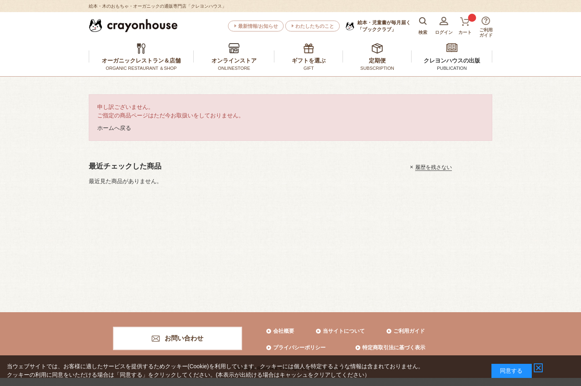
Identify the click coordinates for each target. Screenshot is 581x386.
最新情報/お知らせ (258, 26)
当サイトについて (344, 331)
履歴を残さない (433, 167)
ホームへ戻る (114, 128)
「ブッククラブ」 (384, 25)
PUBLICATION (452, 68)
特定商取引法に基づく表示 (393, 347)
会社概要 (283, 331)
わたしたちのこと (314, 26)
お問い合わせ (184, 338)
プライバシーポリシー (299, 347)
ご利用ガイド (409, 331)
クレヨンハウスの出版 (452, 60)
